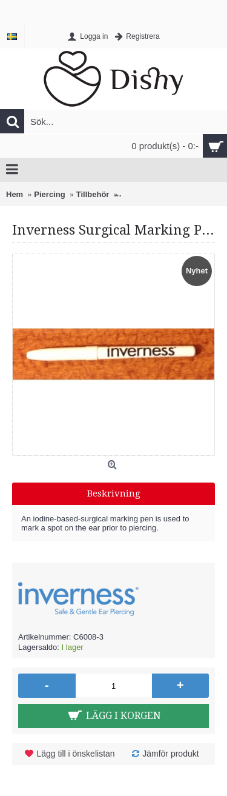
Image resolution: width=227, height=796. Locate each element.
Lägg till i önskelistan (75, 753)
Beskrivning (113, 493)
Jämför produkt (170, 753)
